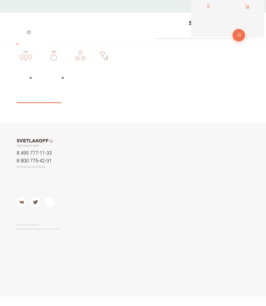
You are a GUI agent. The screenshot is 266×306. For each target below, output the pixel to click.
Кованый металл (174, 188)
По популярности (136, 93)
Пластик (168, 172)
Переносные (128, 172)
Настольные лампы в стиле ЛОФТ (225, 188)
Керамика (169, 162)
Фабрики (125, 218)
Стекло (168, 183)
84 (125, 101)
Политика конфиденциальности (38, 228)
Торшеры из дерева (90, 238)
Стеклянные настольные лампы (223, 174)
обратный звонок (27, 9)
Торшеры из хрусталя (91, 254)
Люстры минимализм (90, 162)
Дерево (168, 178)
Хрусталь (169, 193)
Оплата (157, 6)
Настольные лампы (220, 153)
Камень (168, 167)
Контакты (99, 6)
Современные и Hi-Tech (223, 181)
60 (116, 101)
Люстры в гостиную (89, 172)
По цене (111, 93)
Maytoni (124, 228)
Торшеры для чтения (90, 228)
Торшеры (82, 218)
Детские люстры (87, 178)
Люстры (81, 153)
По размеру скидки (168, 93)
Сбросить (39, 98)
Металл (124, 199)
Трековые (126, 162)
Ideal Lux (125, 233)
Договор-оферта (28, 224)
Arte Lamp (126, 238)
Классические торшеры (92, 243)
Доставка (99, 18)
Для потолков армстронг (136, 167)
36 (107, 101)
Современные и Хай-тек (93, 248)
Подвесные (84, 199)
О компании (128, 6)
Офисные (213, 162)
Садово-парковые (132, 178)
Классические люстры (91, 167)
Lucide (123, 243)
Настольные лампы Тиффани (226, 167)
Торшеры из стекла (89, 259)
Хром (123, 204)
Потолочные (85, 193)
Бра (165, 153)
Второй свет (84, 188)
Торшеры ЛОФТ (87, 233)
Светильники (128, 153)
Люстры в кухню (87, 183)
